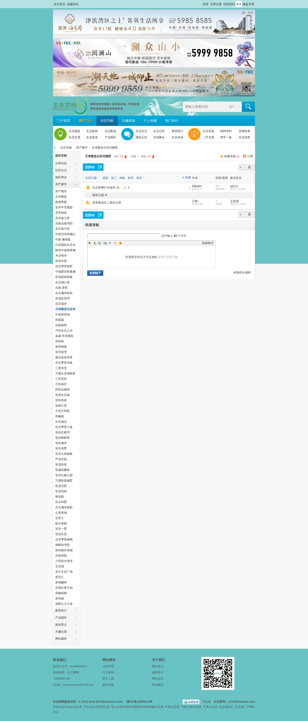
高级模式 (207, 243)
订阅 (250, 156)
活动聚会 (159, 137)
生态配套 (110, 131)
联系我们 (59, 660)
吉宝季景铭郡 (64, 266)
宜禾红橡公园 (64, 475)
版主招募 (108, 684)
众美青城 (61, 512)
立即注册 (216, 4)
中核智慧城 (62, 314)
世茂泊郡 (61, 486)
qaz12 (234, 186)
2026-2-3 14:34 (238, 204)
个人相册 (150, 120)
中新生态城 (172, 706)
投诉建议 (157, 684)
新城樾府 (61, 582)
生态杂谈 (177, 137)
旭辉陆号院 (62, 544)
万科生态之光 (64, 330)
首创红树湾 (62, 432)
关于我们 (158, 660)
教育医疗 (177, 131)
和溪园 (59, 319)
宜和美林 (61, 400)
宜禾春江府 (62, 218)
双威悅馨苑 (62, 469)
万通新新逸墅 (64, 480)
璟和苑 (59, 341)
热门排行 (172, 120)
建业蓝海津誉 (64, 357)
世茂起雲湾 (62, 298)
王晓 (195, 201)
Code (115, 243)
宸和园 (59, 598)
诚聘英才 (157, 672)
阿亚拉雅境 (62, 389)
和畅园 (59, 416)
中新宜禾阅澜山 (65, 234)
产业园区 (110, 137)
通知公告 (141, 137)
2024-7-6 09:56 (238, 189)
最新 (105, 177)
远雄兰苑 (61, 405)
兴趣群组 (128, 120)
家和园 (59, 496)
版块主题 (98, 195)
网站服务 (61, 638)
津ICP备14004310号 (139, 701)
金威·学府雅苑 (64, 336)
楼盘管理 (248, 4)
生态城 (159, 706)
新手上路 (108, 678)
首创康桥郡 (62, 437)
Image (100, 243)
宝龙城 (59, 566)
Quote (110, 243)
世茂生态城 (62, 394)
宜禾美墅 (61, 448)
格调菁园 (61, 202)
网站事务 (109, 660)
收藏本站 (73, 4)
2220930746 (62, 678)
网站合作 (157, 678)
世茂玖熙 (61, 534)
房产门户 (85, 120)
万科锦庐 (61, 384)
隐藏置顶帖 (189, 187)
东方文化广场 (64, 571)
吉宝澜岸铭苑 (64, 293)
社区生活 (61, 170)
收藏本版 (232, 156)
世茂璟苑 (61, 491)
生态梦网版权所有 (64, 701)
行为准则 (108, 672)
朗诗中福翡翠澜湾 (65, 251)
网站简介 (157, 666)
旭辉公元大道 (64, 603)
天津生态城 (210, 706)
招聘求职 (226, 131)
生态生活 (141, 131)
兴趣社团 (61, 631)
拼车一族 (226, 137)
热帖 (122, 177)
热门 (114, 177)
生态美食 (208, 131)
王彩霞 (234, 201)
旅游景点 (61, 624)
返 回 (250, 168)
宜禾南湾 (61, 352)
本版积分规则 (242, 272)
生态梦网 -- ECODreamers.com (234, 701)
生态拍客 (244, 137)
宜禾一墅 (61, 528)
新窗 (188, 177)
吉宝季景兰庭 (64, 427)
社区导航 (107, 120)
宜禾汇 (59, 518)
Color (95, 243)
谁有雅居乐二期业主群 (106, 202)
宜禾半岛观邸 (64, 207)
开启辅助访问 (201, 3)
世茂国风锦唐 (64, 277)
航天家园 (61, 523)
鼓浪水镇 (61, 261)
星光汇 (59, 577)
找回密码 (229, 4)
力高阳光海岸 (64, 561)
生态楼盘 (74, 131)
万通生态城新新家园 (65, 374)
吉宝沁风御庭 (64, 453)
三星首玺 (61, 368)
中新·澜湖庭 (63, 239)
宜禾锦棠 (61, 212)
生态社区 (159, 131)
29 (217, 186)
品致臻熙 (61, 325)
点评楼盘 (61, 196)
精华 (131, 177)
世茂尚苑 (61, 464)
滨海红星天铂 (64, 587)
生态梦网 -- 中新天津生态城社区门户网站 (54, 148)
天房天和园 (62, 411)
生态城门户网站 (245, 706)
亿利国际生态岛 (65, 244)
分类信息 (61, 163)
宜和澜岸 (61, 443)
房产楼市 (82, 147)
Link (105, 243)
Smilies (120, 243)
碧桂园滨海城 (64, 550)
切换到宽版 (239, 4)
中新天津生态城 (191, 706)
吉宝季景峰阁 (64, 539)
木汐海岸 (61, 255)
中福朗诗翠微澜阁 (65, 272)
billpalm (197, 186)
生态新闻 (92, 131)
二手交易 (208, 137)
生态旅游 (92, 137)
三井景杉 (61, 378)
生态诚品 (61, 421)
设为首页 (59, 4)
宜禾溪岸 (61, 303)
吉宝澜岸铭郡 (64, 507)
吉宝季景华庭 (64, 362)
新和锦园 (61, 346)
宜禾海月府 (62, 228)
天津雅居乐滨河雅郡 (105, 147)
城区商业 (61, 177)
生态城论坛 (226, 706)
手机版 (206, 701)
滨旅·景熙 (61, 287)
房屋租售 (244, 131)
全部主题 (91, 177)
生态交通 (74, 137)
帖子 (232, 106)
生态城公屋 (62, 282)
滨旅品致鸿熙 (64, 223)
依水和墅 (61, 502)
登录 (205, 4)
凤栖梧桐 (61, 593)
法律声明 (108, 666)
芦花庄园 (61, 459)
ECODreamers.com (109, 701)
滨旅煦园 (61, 555)
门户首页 (63, 120)
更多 (139, 177)
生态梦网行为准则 (103, 187)
